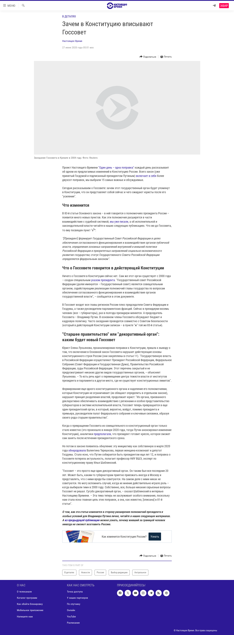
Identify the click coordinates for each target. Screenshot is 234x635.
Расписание (73, 622)
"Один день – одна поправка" (116, 167)
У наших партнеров (77, 597)
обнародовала (77, 450)
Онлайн (71, 610)
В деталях (69, 16)
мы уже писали (119, 221)
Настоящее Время (72, 41)
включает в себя (146, 176)
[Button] (147, 57)
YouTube (71, 616)
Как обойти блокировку (30, 604)
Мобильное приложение (30, 610)
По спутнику (73, 604)
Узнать (156, 536)
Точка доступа (75, 591)
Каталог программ (27, 597)
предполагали (102, 434)
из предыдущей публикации (82, 520)
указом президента (103, 280)
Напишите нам (25, 616)
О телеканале (24, 591)
